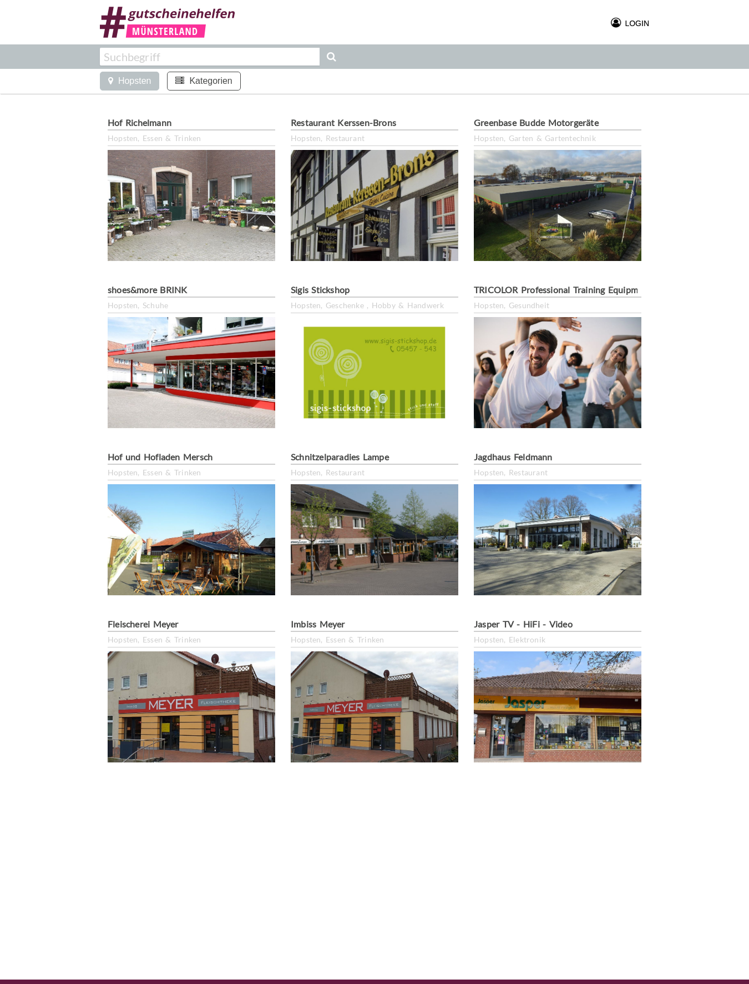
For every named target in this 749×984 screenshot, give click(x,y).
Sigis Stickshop (320, 289)
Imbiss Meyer (318, 624)
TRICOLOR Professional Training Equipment (562, 289)
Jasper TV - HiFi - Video (523, 624)
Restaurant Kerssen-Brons (343, 122)
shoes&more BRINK (147, 289)
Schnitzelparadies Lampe (340, 456)
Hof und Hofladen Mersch (160, 456)
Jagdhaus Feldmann (513, 456)
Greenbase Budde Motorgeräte (536, 122)
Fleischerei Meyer (143, 624)
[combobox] (210, 57)
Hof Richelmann (139, 122)
